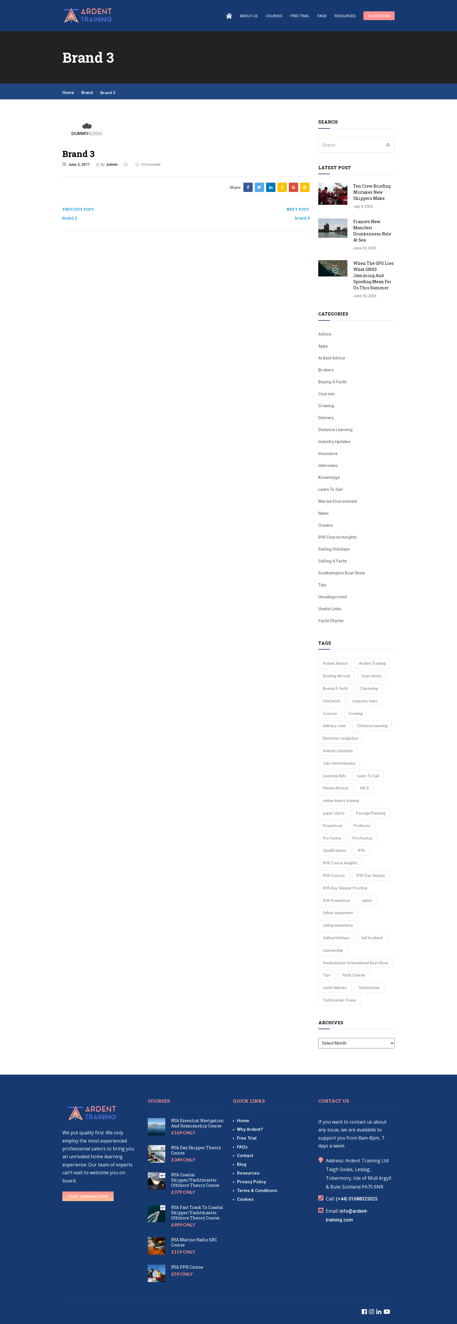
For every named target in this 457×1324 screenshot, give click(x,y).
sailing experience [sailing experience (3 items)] (338, 925)
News (323, 513)
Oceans (325, 525)
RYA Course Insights (337, 537)
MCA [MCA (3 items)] (364, 788)
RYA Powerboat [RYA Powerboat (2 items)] (336, 900)
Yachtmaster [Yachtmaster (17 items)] (369, 987)
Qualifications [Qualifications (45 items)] (334, 850)
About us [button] (249, 16)
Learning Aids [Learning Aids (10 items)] (334, 775)
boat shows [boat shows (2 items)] (372, 676)
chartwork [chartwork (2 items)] (331, 701)
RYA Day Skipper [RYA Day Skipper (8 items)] (370, 875)
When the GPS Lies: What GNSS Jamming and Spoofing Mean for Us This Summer (373, 275)
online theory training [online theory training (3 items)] (341, 800)
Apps (323, 346)
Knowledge (329, 477)
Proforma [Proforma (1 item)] (362, 825)
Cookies (245, 1199)
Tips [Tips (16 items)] (327, 975)
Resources (248, 1173)
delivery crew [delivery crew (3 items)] (334, 725)
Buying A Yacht (332, 382)
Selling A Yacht (332, 561)
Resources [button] (345, 16)
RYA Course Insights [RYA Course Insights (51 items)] (340, 863)
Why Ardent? (250, 1129)
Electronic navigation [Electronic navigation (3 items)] (340, 738)
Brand (87, 92)
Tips (322, 585)
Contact (245, 1155)
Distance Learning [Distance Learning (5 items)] (372, 725)
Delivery (326, 417)
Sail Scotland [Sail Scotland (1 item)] (372, 937)
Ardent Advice (331, 358)
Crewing (326, 405)
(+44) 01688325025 (356, 1199)
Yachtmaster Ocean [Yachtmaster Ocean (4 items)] (339, 1000)
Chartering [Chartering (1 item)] (369, 688)
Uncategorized (332, 597)
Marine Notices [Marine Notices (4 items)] (336, 788)
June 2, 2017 (75, 164)
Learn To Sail (330, 489)
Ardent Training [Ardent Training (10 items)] (372, 663)
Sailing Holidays (334, 549)
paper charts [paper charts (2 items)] (333, 813)
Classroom (379, 16)
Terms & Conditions (257, 1190)
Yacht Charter (331, 620)
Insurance (328, 453)
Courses (326, 394)
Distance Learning (335, 429)
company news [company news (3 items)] (364, 701)
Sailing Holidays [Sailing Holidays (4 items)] (336, 937)
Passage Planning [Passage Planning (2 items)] (370, 813)
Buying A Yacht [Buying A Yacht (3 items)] (335, 688)
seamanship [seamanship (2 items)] (333, 950)
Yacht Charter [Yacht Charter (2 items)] (353, 975)
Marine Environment (337, 501)
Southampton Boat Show (341, 573)
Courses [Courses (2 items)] (330, 713)
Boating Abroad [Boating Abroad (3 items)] (336, 676)
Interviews (328, 465)
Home (68, 92)
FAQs (322, 16)
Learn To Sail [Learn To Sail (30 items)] (368, 775)
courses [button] (274, 16)
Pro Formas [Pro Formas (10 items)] (362, 838)
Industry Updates (334, 441)
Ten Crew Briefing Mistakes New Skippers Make (372, 192)
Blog (241, 1164)
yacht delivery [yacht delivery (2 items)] (335, 987)
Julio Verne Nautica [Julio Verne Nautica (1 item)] (339, 763)
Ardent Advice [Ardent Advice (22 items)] (335, 663)
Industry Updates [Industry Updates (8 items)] (338, 750)
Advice (324, 334)
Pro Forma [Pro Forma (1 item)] (332, 838)
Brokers (326, 370)
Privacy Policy (251, 1181)
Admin (111, 164)
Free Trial (300, 16)
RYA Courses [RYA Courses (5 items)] (334, 875)
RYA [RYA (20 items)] (361, 850)
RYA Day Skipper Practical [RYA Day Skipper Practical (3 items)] (345, 888)
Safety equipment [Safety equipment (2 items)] (338, 912)
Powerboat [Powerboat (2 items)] (332, 825)
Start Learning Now (88, 1196)
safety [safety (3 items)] (367, 900)
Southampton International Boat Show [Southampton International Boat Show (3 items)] (355, 962)
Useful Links (329, 609)
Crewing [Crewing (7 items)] (356, 713)
